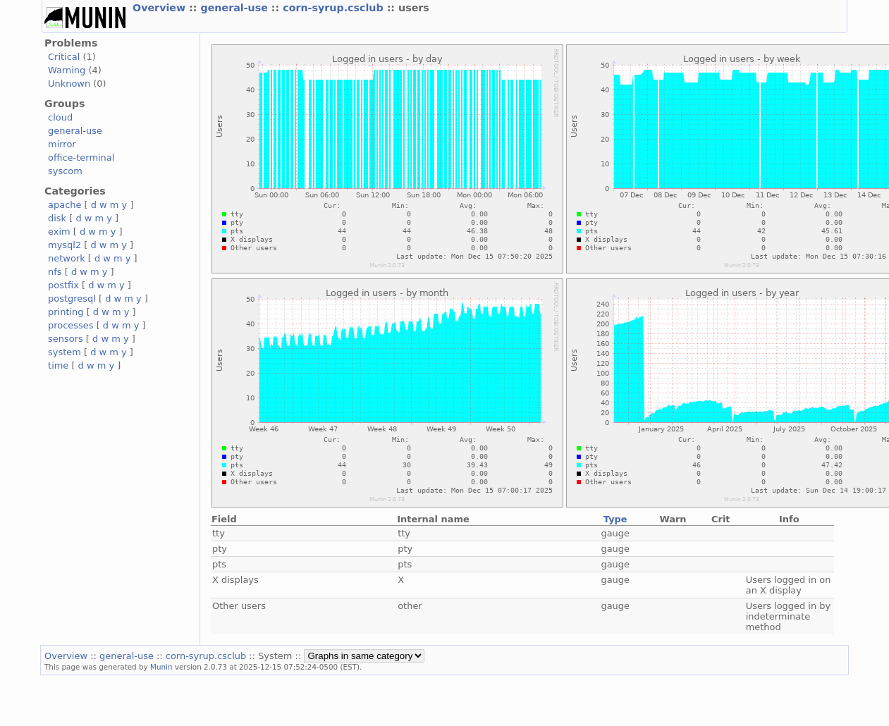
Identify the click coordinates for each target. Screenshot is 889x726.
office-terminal (81, 157)
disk (57, 218)
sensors (65, 338)
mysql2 (64, 245)
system (64, 352)
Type (615, 519)
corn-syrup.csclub (334, 7)
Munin (161, 667)
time (58, 365)
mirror (62, 144)
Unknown (69, 83)
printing (65, 312)
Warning (66, 70)
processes (71, 325)
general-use (235, 7)
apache (64, 204)
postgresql (72, 298)
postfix (63, 285)
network (66, 258)
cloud (60, 117)
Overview (161, 7)
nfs (55, 271)
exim (59, 231)
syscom (65, 171)
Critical (64, 56)
